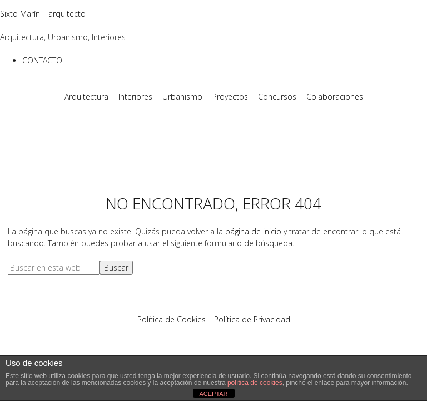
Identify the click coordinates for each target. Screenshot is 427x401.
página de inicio (253, 231)
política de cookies (254, 383)
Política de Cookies (171, 319)
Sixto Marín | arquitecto (43, 13)
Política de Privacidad (252, 319)
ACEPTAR (213, 393)
